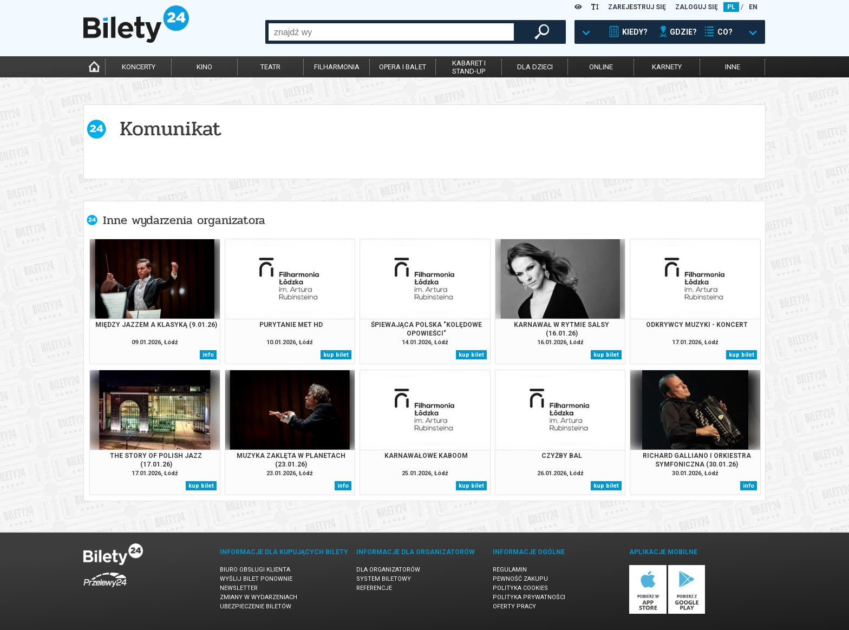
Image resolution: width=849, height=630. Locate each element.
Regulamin (510, 569)
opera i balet (402, 67)
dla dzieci (535, 67)
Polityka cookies (520, 588)
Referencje (374, 588)
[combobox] (391, 32)
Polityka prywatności (529, 597)
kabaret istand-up (469, 67)
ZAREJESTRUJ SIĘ (637, 7)
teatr (270, 67)
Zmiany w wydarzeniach (258, 597)
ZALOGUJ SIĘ (696, 7)
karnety (667, 67)
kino (204, 67)
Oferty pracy (514, 606)
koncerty (138, 67)
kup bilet (336, 354)
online (601, 67)
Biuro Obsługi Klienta (255, 569)
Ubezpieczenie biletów (255, 606)
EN (753, 7)
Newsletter (239, 588)
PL (731, 7)
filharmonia (337, 67)
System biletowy (383, 578)
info (208, 354)
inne (732, 67)
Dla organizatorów (388, 569)
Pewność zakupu (520, 578)
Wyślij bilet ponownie (256, 578)
